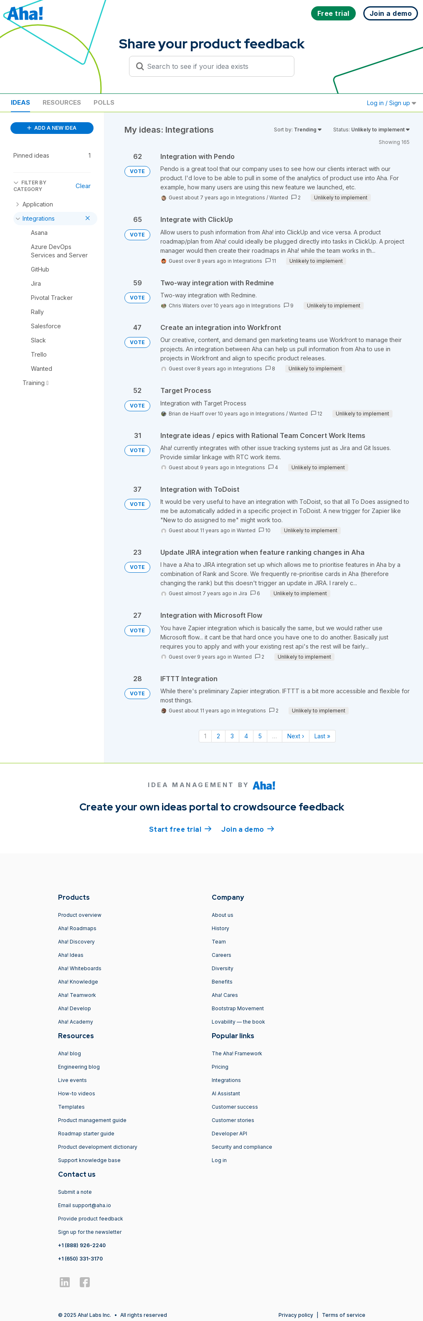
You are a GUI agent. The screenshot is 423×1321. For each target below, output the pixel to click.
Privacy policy (296, 1315)
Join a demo (247, 829)
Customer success (235, 1107)
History (220, 928)
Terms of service (343, 1315)
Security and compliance (242, 1147)
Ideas (20, 102)
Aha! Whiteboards (79, 968)
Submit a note (75, 1192)
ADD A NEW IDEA (51, 128)
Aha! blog (69, 1053)
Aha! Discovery (76, 942)
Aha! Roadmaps (77, 928)
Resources (62, 102)
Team (219, 942)
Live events (72, 1080)
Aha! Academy (75, 1022)
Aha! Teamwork (77, 995)
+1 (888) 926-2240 (82, 1245)
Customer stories (233, 1120)
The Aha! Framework (237, 1053)
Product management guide (92, 1120)
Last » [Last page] (322, 736)
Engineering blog (79, 1067)
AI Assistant (226, 1093)
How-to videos (76, 1093)
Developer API (229, 1133)
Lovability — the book (238, 1022)
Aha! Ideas (71, 955)
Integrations (250, 197)
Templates (71, 1107)
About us (222, 915)
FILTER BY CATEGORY (29, 185)
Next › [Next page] (295, 736)
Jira (242, 593)
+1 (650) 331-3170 (80, 1259)
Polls (104, 102)
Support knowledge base (89, 1160)
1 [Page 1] (205, 736)
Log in (219, 1160)
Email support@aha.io (84, 1205)
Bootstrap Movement (238, 1008)
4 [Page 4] (246, 736)
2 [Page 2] (218, 736)
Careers (221, 955)
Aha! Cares (225, 995)
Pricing (220, 1067)
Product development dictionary (97, 1147)
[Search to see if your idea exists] (215, 66)
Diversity (222, 968)
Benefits (222, 982)
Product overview (79, 915)
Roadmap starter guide (86, 1133)
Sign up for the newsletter (90, 1232)
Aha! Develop (74, 1008)
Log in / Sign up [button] (391, 102)
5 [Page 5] (260, 736)
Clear (83, 186)
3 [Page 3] (232, 736)
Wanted (278, 197)
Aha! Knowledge (78, 982)
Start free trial (180, 829)
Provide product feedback (90, 1218)
